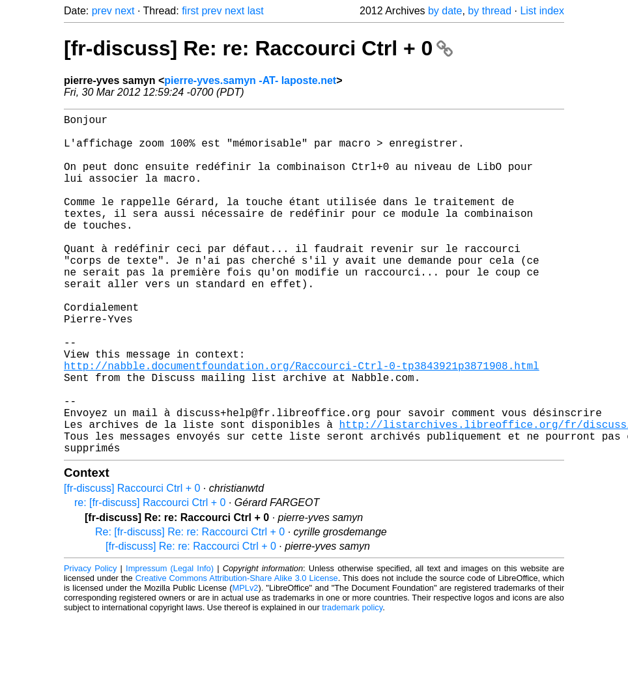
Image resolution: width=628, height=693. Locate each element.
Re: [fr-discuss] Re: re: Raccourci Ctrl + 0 (190, 607)
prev (102, 10)
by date (445, 10)
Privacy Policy (90, 644)
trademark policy (352, 683)
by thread (489, 10)
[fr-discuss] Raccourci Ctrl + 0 (132, 563)
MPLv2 (246, 663)
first (190, 10)
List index (542, 10)
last (256, 10)
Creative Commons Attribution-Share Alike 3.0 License (237, 653)
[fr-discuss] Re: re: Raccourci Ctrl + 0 (258, 48)
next (124, 10)
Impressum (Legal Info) (170, 644)
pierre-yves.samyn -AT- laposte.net (250, 80)
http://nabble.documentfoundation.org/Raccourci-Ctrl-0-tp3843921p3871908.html (301, 423)
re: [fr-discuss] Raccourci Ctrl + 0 (150, 578)
